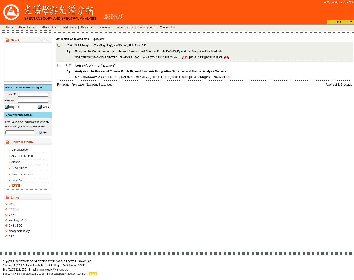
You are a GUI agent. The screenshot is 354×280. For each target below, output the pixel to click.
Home (9, 27)
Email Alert (18, 180)
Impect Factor (124, 27)
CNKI (12, 214)
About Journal (27, 27)
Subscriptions (146, 27)
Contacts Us (167, 27)
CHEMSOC (16, 225)
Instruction (69, 27)
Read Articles (20, 168)
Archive (15, 162)
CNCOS (14, 209)
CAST (12, 204)
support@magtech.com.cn (70, 273)
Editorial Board (49, 27)
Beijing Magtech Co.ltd (30, 273)
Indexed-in (105, 27)
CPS (11, 236)
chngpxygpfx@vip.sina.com (53, 269)
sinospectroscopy (19, 231)
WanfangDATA (17, 220)
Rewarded (87, 27)
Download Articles (22, 174)
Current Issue (20, 149)
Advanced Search (22, 155)
